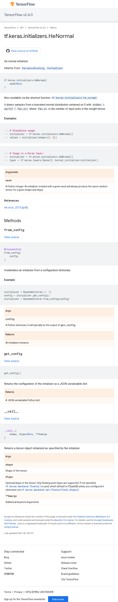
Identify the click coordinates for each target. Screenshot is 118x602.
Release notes (69, 563)
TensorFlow (10, 27)
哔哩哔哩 (9, 574)
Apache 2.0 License (64, 520)
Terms (7, 592)
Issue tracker (68, 557)
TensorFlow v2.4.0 (18, 15)
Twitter (8, 568)
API (21, 27)
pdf (25, 207)
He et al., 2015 (12, 207)
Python (53, 27)
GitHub (7, 563)
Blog (6, 557)
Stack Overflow (69, 568)
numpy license (11, 527)
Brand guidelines (70, 574)
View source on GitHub (22, 51)
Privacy (18, 592)
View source (11, 237)
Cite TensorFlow (69, 579)
